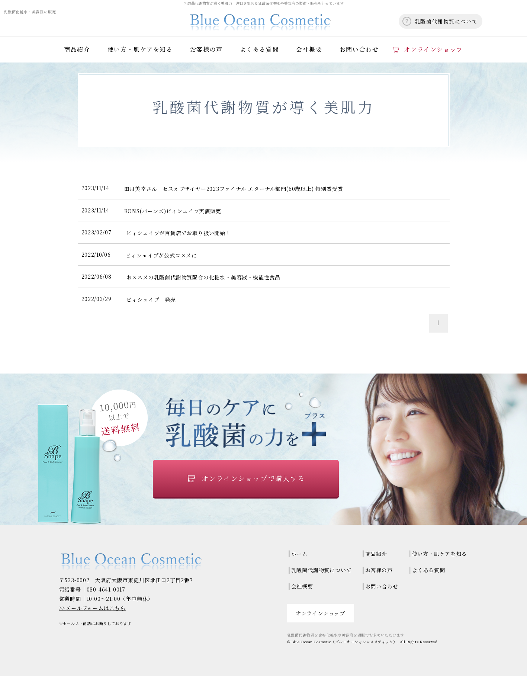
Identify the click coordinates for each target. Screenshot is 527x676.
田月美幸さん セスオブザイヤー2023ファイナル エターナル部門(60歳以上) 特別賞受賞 (233, 188)
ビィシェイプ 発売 (151, 299)
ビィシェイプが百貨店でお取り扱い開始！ (178, 233)
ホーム (299, 553)
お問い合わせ (359, 49)
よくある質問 (259, 49)
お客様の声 (206, 49)
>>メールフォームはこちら (92, 608)
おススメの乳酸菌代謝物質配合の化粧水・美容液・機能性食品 (203, 277)
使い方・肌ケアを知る (140, 49)
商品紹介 (77, 49)
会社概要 (309, 49)
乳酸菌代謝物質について (446, 21)
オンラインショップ (433, 49)
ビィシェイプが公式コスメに (161, 255)
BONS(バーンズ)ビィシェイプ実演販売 (172, 211)
